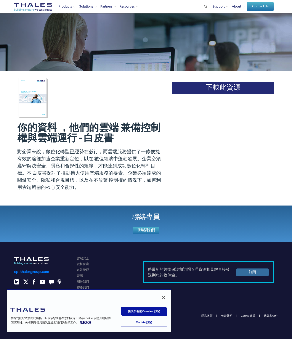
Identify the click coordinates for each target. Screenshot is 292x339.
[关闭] (163, 297)
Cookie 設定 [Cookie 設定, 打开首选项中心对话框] (144, 322)
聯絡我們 (146, 230)
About (236, 6)
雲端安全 (83, 258)
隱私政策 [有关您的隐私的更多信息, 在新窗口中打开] (85, 322)
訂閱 (252, 272)
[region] (89, 310)
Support (218, 6)
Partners (106, 6)
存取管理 (83, 270)
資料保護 (83, 264)
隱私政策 (207, 316)
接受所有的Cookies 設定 (144, 311)
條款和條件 (271, 316)
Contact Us (260, 6)
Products (65, 6)
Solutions (86, 6)
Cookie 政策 (248, 316)
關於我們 (83, 281)
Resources (127, 6)
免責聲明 (226, 316)
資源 (80, 276)
